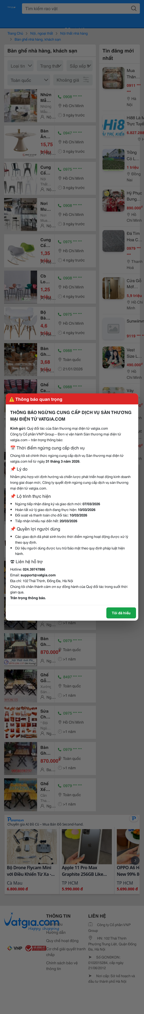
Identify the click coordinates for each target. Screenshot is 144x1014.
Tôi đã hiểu (121, 612)
